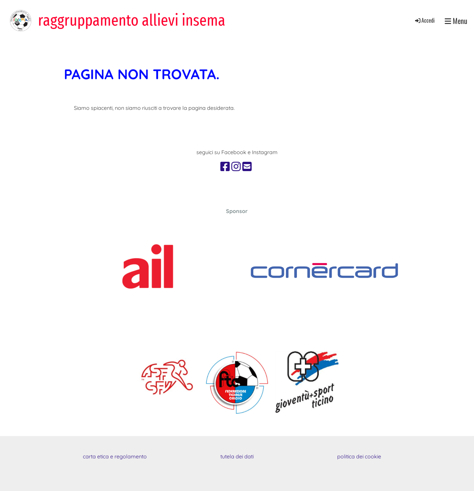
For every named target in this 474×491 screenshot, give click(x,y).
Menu (456, 21)
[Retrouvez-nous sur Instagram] (236, 166)
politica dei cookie (359, 456)
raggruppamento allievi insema (131, 20)
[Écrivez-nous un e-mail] (247, 166)
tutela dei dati (237, 456)
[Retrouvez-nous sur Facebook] (225, 166)
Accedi (424, 20)
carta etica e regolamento (115, 456)
